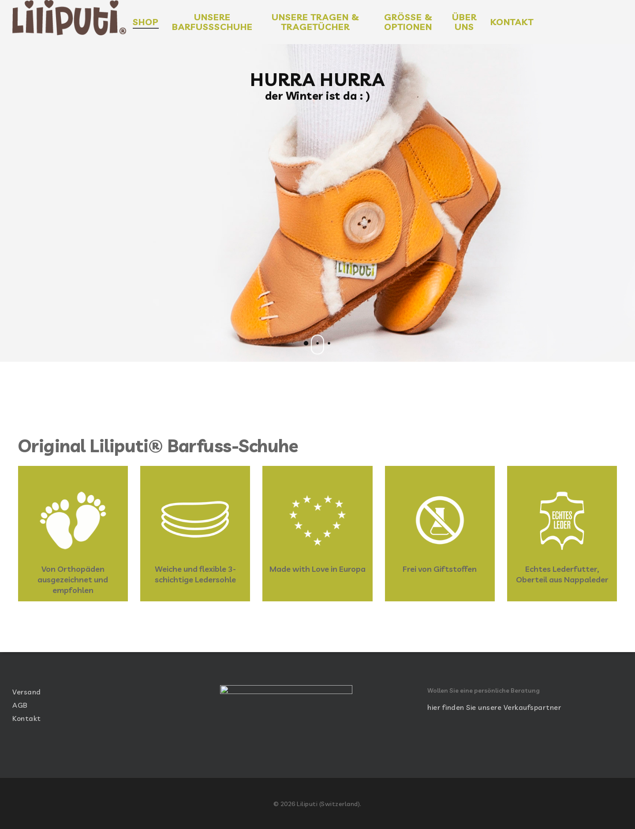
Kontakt (26, 716)
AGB (20, 702)
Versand (26, 689)
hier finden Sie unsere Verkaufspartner (494, 705)
